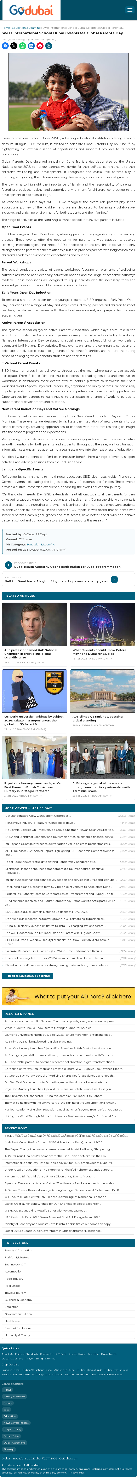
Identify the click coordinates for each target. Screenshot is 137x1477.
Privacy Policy (77, 1354)
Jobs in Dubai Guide (110, 1374)
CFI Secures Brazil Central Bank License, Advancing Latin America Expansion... (56, 1197)
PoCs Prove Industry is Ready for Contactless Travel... (40, 822)
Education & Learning (26, 27)
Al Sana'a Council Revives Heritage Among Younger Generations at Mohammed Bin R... (63, 1190)
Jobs (6, 1409)
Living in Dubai (11, 1369)
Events (8, 1402)
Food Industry (14, 1278)
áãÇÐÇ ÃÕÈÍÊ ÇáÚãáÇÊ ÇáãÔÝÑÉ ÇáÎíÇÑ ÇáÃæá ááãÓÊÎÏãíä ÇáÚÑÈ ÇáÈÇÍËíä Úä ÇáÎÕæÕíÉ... (67, 1135)
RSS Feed (61, 1354)
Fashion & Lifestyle (17, 1257)
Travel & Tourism (15, 1292)
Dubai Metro (108, 1354)
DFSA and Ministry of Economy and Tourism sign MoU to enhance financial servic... (60, 836)
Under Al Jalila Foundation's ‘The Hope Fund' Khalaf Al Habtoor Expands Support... (59, 1169)
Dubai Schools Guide (90, 1369)
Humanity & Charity (17, 1335)
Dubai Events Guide (116, 1369)
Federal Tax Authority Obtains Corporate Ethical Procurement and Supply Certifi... (60, 893)
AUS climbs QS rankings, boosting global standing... (39, 1041)
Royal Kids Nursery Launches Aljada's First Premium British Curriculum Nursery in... (59, 1048)
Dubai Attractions (12, 1358)
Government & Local (18, 1314)
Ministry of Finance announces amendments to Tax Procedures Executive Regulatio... (54, 870)
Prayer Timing (34, 1358)
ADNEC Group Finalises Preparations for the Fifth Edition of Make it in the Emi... (56, 1156)
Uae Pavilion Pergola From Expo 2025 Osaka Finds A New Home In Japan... (55, 958)
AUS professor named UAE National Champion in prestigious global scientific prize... (60, 1021)
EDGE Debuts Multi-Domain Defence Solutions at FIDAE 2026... (47, 911)
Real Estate (12, 1285)
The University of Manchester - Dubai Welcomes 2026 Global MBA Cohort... (54, 1095)
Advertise (93, 1354)
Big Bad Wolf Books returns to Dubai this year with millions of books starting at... (57, 1082)
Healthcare (12, 1321)
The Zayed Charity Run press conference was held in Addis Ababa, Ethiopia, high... (59, 1149)
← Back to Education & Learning (27, 975)
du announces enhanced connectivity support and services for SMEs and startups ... (61, 879)
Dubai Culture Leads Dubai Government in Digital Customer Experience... (54, 1230)
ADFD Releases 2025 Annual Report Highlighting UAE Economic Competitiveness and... (59, 852)
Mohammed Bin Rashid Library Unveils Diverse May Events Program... (50, 1176)
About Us (7, 1354)
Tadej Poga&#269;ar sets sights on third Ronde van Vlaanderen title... (51, 861)
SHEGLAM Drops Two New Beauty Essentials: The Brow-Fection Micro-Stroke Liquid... (57, 941)
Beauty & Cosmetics (18, 1250)
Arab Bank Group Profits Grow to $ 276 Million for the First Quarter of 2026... (54, 1142)
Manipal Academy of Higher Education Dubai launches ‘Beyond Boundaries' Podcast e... (63, 1109)
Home (6, 27)
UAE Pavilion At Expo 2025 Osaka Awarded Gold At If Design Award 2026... (53, 1217)
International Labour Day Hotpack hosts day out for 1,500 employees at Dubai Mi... (59, 1162)
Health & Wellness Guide (16, 1374)
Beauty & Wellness (14, 1396)
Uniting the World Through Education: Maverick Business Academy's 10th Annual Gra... (61, 1116)
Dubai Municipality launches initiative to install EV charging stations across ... (55, 925)
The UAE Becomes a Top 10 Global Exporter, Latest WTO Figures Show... (53, 932)
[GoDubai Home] (31, 10)
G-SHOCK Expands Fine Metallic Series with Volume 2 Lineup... (46, 1210)
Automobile (13, 1271)
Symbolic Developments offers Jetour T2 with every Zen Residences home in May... (60, 1183)
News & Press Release (16, 1422)
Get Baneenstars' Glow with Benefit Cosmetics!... (38, 815)
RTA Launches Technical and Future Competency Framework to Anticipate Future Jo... (60, 902)
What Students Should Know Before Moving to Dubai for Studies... (49, 1027)
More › (127, 1013)
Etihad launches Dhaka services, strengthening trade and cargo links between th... (60, 965)
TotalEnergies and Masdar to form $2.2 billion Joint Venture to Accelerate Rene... (58, 886)
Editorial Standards (26, 1354)
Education (11, 1306)
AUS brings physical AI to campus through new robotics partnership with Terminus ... (60, 1055)
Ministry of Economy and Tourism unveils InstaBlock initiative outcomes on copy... (58, 1224)
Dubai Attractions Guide (37, 1369)
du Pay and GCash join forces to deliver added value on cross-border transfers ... (58, 843)
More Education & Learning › (110, 595)
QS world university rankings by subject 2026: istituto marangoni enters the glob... (58, 1034)
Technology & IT (15, 1264)
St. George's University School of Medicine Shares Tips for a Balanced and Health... (60, 1075)
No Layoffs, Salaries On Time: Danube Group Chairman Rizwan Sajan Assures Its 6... (60, 829)
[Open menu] (130, 9)
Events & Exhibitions (18, 1328)
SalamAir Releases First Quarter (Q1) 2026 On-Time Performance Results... (54, 951)
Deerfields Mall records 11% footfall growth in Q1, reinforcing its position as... (55, 918)
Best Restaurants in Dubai (80, 1374)
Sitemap (50, 1358)
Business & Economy (18, 1299)
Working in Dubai (64, 1369)
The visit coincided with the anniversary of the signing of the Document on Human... (60, 1102)
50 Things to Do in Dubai (47, 1374)
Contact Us (46, 1354)
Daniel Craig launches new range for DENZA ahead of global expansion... (53, 1203)
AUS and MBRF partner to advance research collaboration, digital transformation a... (60, 1062)
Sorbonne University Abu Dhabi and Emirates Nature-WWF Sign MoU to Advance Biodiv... (64, 1068)
